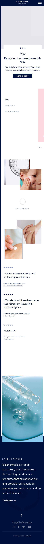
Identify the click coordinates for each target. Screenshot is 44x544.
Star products (12, 111)
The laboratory (9, 500)
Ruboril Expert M (9, 316)
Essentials (10, 105)
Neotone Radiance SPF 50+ (13, 285)
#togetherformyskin (22, 522)
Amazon (23, 283)
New (7, 99)
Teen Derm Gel (9, 339)
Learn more (23, 76)
